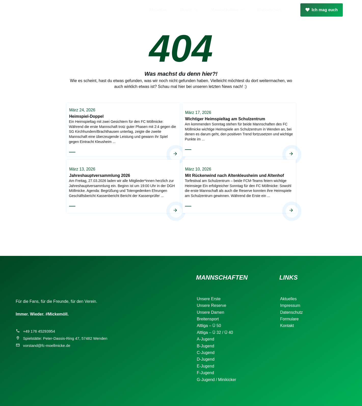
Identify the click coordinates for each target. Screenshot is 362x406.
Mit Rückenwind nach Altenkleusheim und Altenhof (239, 186)
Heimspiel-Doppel (123, 129)
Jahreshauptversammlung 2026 (123, 186)
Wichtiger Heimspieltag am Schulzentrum (239, 129)
